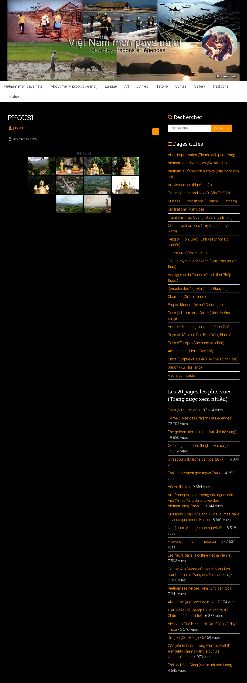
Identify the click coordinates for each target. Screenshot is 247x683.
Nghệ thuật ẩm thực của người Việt (196, 528)
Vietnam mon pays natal (23, 86)
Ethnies (142, 86)
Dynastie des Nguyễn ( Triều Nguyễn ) (197, 288)
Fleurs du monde (181, 375)
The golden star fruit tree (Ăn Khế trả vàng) (202, 432)
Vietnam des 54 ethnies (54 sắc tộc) (197, 163)
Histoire (162, 86)
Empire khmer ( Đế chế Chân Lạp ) (195, 305)
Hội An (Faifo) (179, 487)
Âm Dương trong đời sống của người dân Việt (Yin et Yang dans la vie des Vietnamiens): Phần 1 (200, 500)
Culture (180, 86)
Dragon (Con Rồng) (183, 637)
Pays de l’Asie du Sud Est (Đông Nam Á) (200, 335)
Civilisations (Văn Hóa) (186, 209)
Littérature (12, 96)
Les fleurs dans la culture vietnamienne (199, 555)
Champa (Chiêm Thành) (187, 296)
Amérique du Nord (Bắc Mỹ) (190, 351)
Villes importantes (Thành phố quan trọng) (201, 155)
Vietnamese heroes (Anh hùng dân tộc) (199, 588)
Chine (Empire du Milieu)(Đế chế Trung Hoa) (202, 359)
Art (126, 86)
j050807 (19, 128)
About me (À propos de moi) (74, 86)
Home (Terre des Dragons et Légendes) (200, 418)
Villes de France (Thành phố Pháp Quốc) (200, 326)
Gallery (199, 86)
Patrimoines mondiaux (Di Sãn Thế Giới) (200, 193)
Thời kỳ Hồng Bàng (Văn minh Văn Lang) (200, 665)
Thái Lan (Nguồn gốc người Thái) (194, 473)
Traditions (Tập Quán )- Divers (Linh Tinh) (200, 217)
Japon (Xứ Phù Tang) (185, 367)
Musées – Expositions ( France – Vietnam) (202, 201)
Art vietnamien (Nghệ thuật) (190, 185)
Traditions (220, 86)
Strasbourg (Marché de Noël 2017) (196, 459)
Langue (111, 86)
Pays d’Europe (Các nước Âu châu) (196, 343)
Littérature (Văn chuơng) (187, 253)
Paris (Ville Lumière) (184, 410)
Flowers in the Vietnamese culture (195, 541)
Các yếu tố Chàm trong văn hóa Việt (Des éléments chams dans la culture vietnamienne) (201, 651)
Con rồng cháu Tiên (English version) (197, 445)
